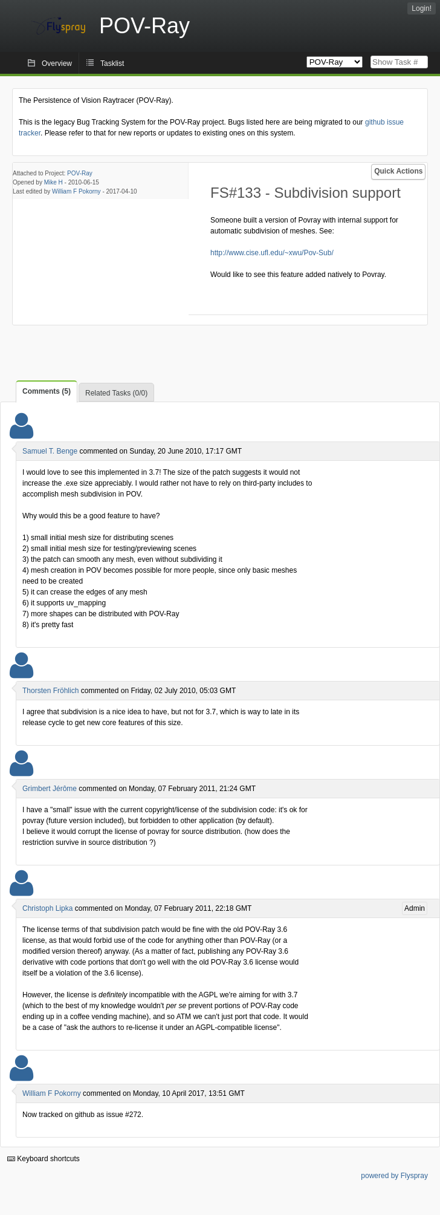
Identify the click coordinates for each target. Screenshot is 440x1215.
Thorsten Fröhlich (50, 690)
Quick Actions (398, 171)
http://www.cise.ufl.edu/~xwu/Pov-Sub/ (272, 253)
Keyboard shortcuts (43, 1159)
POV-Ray (79, 173)
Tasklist (112, 63)
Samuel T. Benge (49, 451)
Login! (422, 8)
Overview (57, 63)
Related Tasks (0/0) (116, 393)
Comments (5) (46, 391)
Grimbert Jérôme (49, 788)
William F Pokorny (76, 191)
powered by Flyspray (394, 1175)
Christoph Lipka (47, 908)
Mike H (53, 182)
